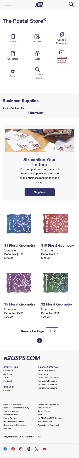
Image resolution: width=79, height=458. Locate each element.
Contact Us (8, 370)
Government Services (47, 384)
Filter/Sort (35, 112)
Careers (6, 390)
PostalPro (7, 428)
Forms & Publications (47, 381)
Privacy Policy (44, 408)
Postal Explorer (10, 418)
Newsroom (43, 374)
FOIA (40, 414)
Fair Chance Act (45, 421)
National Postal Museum (14, 421)
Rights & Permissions (47, 388)
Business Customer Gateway (16, 408)
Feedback (7, 381)
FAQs (5, 377)
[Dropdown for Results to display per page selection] (52, 331)
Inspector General (11, 414)
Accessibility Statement (48, 425)
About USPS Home (46, 370)
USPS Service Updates (48, 377)
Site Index (7, 374)
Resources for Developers (14, 425)
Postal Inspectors (11, 411)
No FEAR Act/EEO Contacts (50, 418)
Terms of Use (43, 411)
